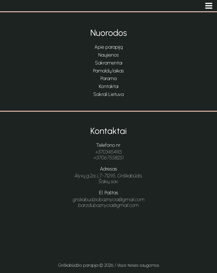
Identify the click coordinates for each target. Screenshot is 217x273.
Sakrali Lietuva (108, 94)
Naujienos (108, 55)
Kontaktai (108, 86)
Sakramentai (108, 63)
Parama (108, 78)
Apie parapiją (108, 47)
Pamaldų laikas (108, 71)
